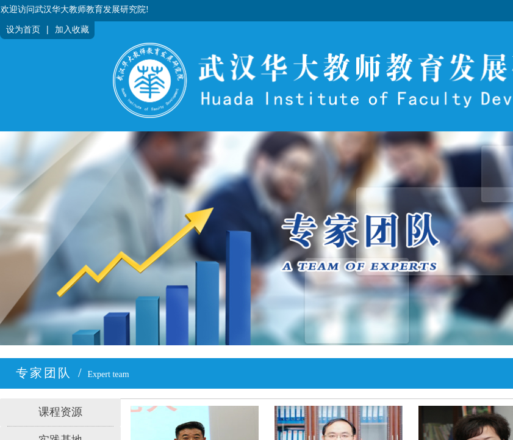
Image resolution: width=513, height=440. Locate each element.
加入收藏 (72, 29)
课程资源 (60, 412)
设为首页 (23, 29)
